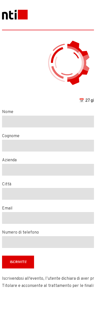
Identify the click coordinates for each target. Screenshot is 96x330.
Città (6, 184)
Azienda (9, 160)
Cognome (10, 136)
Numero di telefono (20, 232)
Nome (7, 112)
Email (7, 208)
